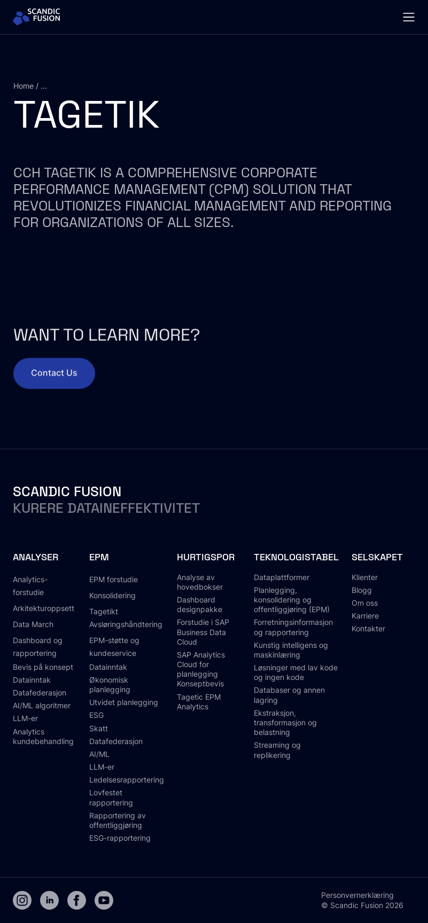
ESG (96, 714)
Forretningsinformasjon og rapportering (293, 626)
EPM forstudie (113, 579)
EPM (99, 557)
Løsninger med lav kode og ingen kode (296, 672)
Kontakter (368, 628)
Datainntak (32, 679)
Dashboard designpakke (199, 604)
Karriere (365, 615)
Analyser (35, 557)
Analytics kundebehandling (43, 736)
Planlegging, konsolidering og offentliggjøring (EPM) (292, 599)
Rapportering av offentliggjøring (117, 820)
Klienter (365, 577)
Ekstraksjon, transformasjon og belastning (285, 722)
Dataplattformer (281, 577)
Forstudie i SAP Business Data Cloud (203, 631)
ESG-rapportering (120, 837)
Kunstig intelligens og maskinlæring (291, 649)
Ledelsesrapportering (126, 779)
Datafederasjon (39, 692)
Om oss (365, 602)
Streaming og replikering (277, 749)
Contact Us (54, 379)
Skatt (98, 728)
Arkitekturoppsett (43, 608)
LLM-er (25, 718)
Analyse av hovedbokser (200, 582)
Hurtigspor (206, 557)
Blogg (362, 590)
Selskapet (377, 557)
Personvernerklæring (357, 894)
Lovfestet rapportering (111, 797)
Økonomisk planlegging (109, 684)
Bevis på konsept (43, 666)
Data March (33, 624)
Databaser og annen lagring (289, 694)
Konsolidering (112, 595)
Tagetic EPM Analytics (199, 701)
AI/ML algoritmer (42, 705)
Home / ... (30, 85)
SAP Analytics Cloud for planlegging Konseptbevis (201, 669)
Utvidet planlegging (123, 702)
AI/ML (99, 753)
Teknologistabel (296, 557)
